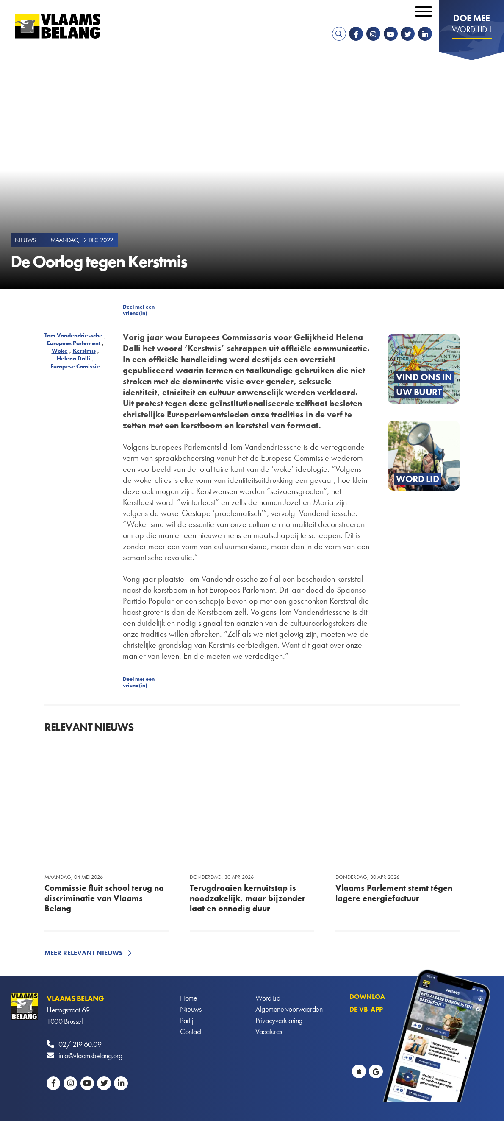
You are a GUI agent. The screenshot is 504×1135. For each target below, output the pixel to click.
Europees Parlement (73, 343)
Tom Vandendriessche (73, 335)
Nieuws (190, 1010)
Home (188, 998)
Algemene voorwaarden (288, 1010)
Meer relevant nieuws (83, 952)
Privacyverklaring (278, 1021)
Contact (191, 1032)
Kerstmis (84, 350)
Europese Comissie (75, 366)
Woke (60, 350)
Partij (186, 1021)
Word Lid (267, 998)
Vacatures (268, 1032)
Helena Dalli (73, 358)
